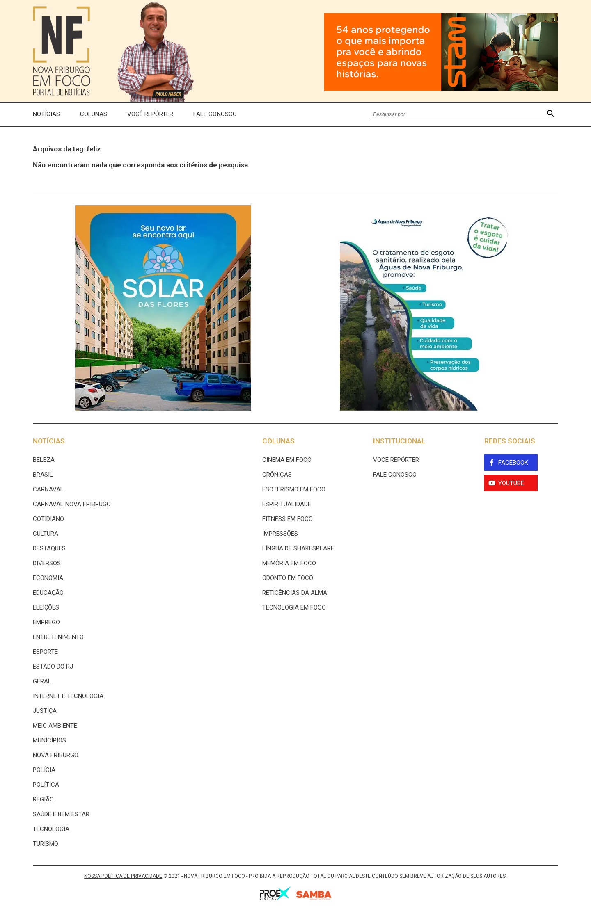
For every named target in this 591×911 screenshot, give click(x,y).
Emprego (46, 622)
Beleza (44, 459)
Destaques (49, 548)
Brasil (43, 474)
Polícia (44, 770)
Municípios (49, 740)
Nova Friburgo (55, 755)
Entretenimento (58, 637)
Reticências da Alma (294, 592)
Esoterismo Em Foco (293, 489)
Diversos (47, 563)
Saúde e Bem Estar (61, 814)
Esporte (45, 651)
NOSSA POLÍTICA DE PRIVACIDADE (123, 876)
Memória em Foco (289, 563)
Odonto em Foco (287, 578)
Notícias (46, 114)
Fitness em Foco (287, 519)
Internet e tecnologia (68, 696)
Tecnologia (51, 829)
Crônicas (277, 474)
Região (43, 799)
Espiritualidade (286, 504)
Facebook (513, 462)
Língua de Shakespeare (298, 548)
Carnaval (48, 489)
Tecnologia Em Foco (294, 607)
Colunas (93, 114)
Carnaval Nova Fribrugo (72, 504)
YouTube (511, 483)
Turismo (45, 843)
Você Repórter (150, 114)
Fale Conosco (215, 114)
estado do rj (53, 666)
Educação (48, 592)
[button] (550, 114)
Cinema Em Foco (287, 459)
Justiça (45, 711)
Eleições (46, 607)
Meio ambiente (55, 725)
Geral (42, 681)
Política (46, 784)
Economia (48, 578)
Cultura (45, 533)
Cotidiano (48, 519)
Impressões (280, 533)
